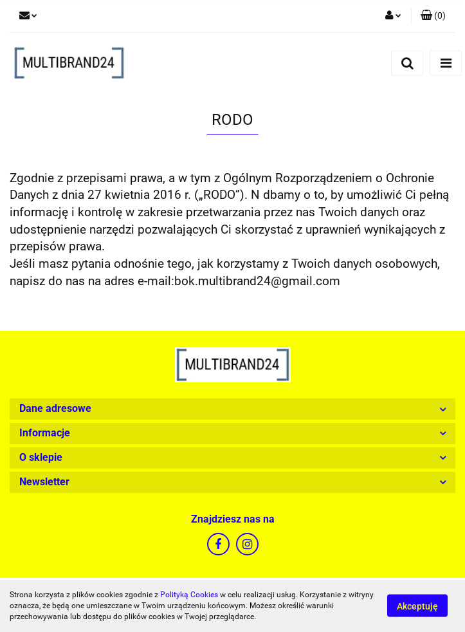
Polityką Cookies (189, 594)
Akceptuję (417, 606)
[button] (433, 16)
